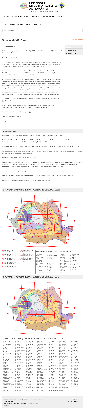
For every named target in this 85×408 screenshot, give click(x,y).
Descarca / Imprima (77, 39)
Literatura (69, 47)
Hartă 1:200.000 (71, 50)
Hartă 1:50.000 (71, 53)
